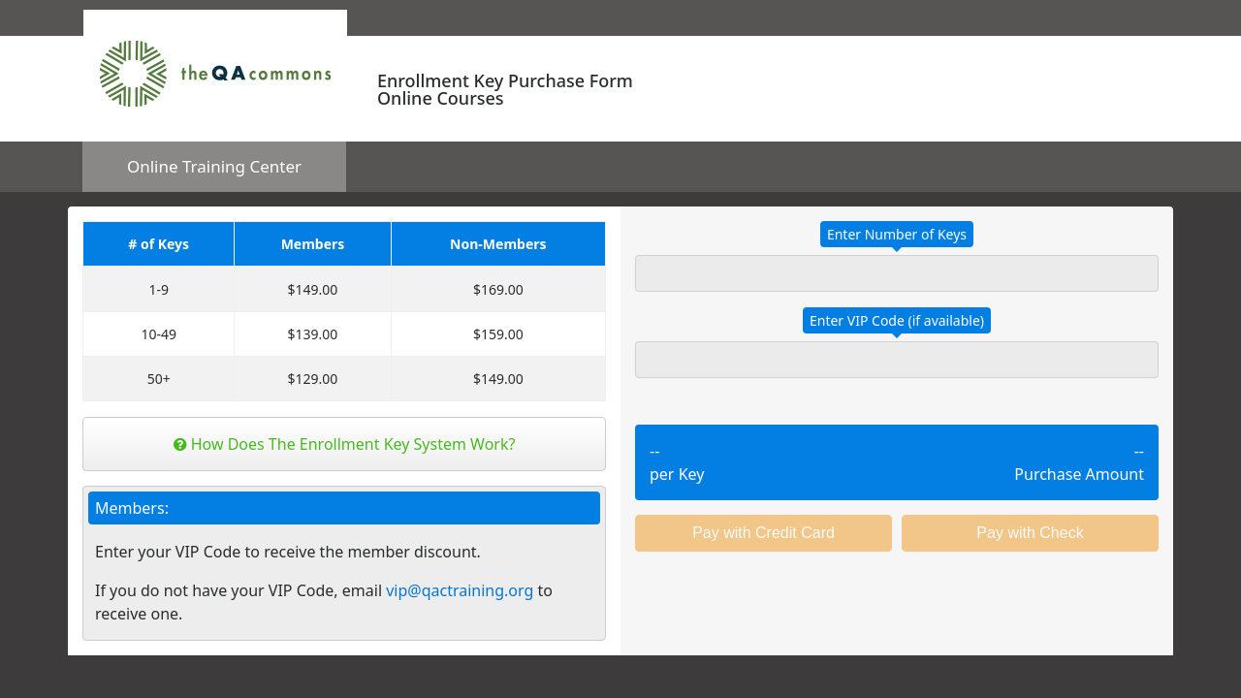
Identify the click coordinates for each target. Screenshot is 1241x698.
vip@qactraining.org (459, 590)
